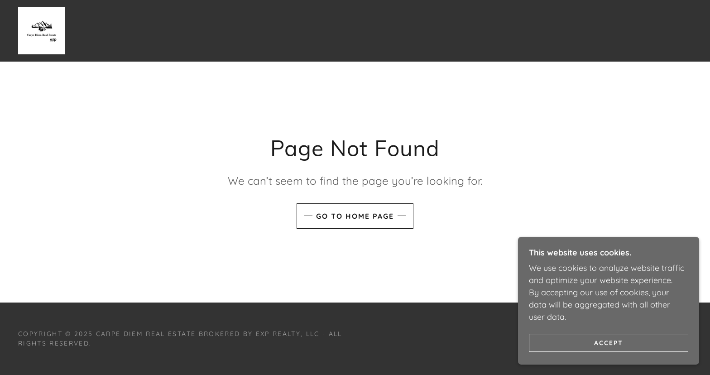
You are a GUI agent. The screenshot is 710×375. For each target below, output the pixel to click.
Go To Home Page (355, 216)
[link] (41, 30)
